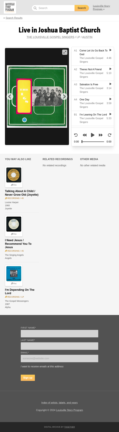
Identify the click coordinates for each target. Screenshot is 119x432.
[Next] (64, 96)
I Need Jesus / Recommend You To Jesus (18, 244)
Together (69, 427)
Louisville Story (101, 7)
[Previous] (10, 96)
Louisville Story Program (69, 410)
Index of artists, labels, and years (59, 402)
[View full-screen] (64, 52)
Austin (87, 37)
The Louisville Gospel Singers (50, 37)
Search (82, 8)
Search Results (14, 18)
